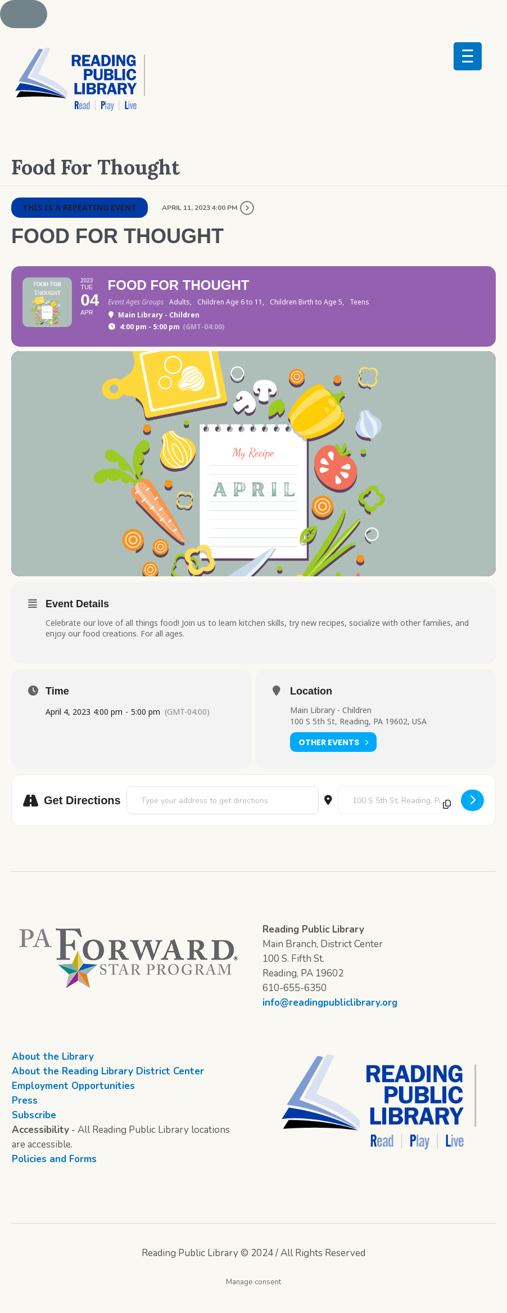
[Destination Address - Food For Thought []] (396, 821)
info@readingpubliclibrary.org (329, 1023)
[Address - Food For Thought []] (222, 821)
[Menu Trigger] (468, 56)
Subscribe (34, 1136)
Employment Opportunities (73, 1106)
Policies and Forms (54, 1179)
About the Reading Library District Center (108, 1092)
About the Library (53, 1077)
